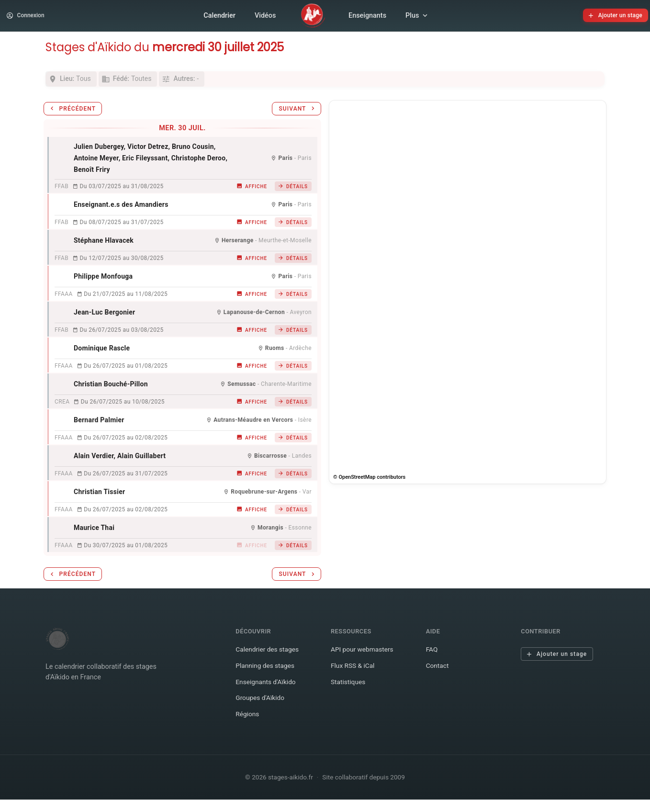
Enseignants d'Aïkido (267, 685)
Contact (438, 669)
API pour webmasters (364, 653)
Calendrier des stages (268, 653)
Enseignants (367, 17)
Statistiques (349, 685)
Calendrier (219, 17)
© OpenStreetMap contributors (369, 481)
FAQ (432, 653)
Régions (247, 717)
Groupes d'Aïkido (261, 702)
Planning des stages (266, 669)
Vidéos (265, 17)
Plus (417, 17)
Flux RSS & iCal (354, 669)
